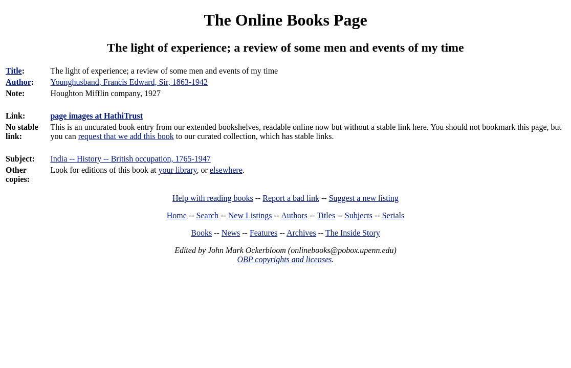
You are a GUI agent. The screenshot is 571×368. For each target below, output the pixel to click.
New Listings (250, 215)
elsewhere (226, 170)
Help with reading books (212, 198)
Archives (301, 232)
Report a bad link (290, 198)
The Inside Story (352, 232)
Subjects (358, 215)
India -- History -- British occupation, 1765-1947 (130, 158)
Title (14, 70)
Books (201, 232)
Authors (294, 215)
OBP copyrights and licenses (284, 259)
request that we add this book (126, 136)
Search (207, 215)
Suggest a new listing (364, 198)
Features (263, 232)
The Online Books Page (285, 20)
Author (18, 82)
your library (178, 170)
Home (177, 215)
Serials (393, 215)
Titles (326, 215)
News (231, 232)
